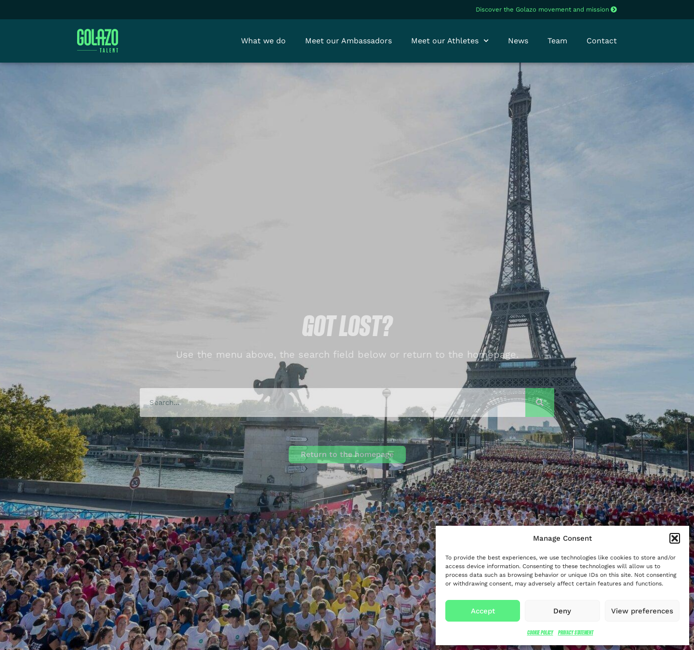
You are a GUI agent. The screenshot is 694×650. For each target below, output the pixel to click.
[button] (675, 538)
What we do (263, 40)
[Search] (539, 402)
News (518, 40)
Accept (483, 611)
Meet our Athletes (450, 41)
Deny (562, 611)
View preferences (642, 611)
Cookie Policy (540, 632)
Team (557, 40)
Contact (602, 40)
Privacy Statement (575, 632)
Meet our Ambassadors (348, 40)
